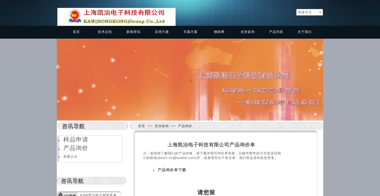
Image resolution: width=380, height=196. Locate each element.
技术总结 (105, 32)
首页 (76, 32)
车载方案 (190, 32)
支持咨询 (248, 32)
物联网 (219, 32)
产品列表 (276, 32)
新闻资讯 (133, 32)
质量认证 (70, 156)
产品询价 (185, 126)
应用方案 (162, 32)
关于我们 (305, 32)
